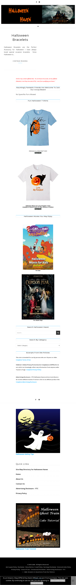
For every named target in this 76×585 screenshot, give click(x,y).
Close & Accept (36, 583)
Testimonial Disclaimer (38, 569)
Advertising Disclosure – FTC (27, 488)
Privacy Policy (21, 493)
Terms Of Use (25, 569)
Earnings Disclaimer (49, 567)
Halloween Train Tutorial (38, 526)
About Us (19, 479)
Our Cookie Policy (57, 580)
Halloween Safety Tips (38, 432)
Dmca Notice (29, 567)
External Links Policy (64, 567)
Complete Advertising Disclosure (26, 382)
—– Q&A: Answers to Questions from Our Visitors (38, 572)
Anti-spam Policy (11, 567)
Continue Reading (20, 61)
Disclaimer (21, 567)
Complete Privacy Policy (33, 370)
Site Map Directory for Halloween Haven (32, 469)
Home (18, 474)
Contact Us (20, 484)
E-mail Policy (39, 567)
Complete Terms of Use (23, 360)
